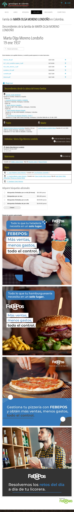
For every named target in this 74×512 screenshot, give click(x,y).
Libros (15, 12)
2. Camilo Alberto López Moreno (16, 176)
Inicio (7, 12)
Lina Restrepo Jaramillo (41, 172)
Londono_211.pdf (8, 70)
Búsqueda (25, 12)
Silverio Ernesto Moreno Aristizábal (14, 128)
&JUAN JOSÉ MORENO (13, 95)
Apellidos (36, 12)
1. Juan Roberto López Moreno (16, 172)
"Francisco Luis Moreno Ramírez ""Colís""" (20, 115)
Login (69, 3)
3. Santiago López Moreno (15, 181)
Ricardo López (32, 162)
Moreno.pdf (6, 77)
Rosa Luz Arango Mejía (18, 178)
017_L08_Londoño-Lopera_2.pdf (13, 63)
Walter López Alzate (17, 162)
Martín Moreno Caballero (14, 105)
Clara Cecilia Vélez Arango (43, 176)
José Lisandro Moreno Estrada (16, 110)
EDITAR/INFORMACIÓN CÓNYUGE (61, 138)
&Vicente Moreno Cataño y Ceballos (17, 100)
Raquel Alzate (43, 162)
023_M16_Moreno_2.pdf (10, 67)
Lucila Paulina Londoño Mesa (47, 128)
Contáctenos (61, 12)
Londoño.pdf (7, 73)
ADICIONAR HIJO (65, 156)
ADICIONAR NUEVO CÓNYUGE (62, 141)
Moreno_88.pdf (8, 60)
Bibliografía (48, 12)
